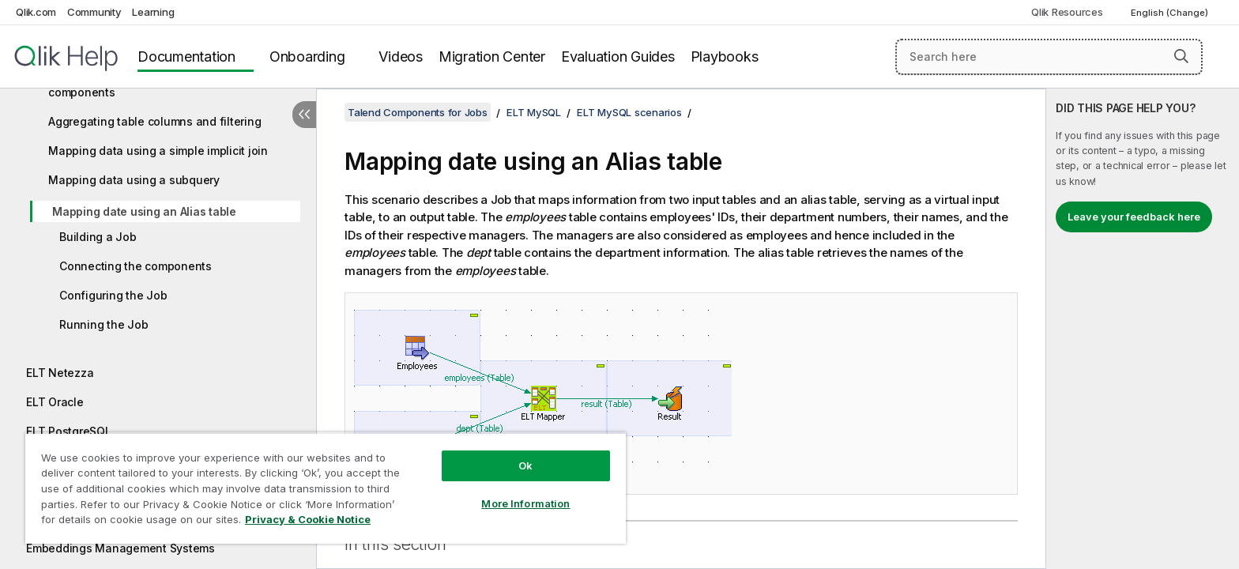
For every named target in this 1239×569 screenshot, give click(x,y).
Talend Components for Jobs (418, 112)
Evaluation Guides (618, 56)
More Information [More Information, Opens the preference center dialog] (525, 503)
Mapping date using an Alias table (144, 211)
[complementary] (1142, 329)
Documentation (186, 56)
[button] (1181, 56)
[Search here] (1049, 56)
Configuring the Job (113, 295)
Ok (525, 465)
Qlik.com (36, 12)
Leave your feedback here (1134, 216)
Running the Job (103, 324)
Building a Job (98, 236)
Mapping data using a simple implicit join (158, 150)
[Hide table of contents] (304, 114)
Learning (153, 12)
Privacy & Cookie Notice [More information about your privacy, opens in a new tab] (308, 519)
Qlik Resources (1067, 12)
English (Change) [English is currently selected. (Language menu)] (1171, 12)
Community (94, 12)
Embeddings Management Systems (120, 548)
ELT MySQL (534, 112)
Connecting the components (135, 266)
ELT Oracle (55, 402)
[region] (325, 488)
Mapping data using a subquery (134, 180)
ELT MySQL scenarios (629, 112)
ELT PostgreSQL (68, 431)
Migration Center (492, 56)
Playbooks (725, 56)
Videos (400, 56)
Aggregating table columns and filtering (154, 121)
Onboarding (307, 56)
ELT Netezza (59, 372)
